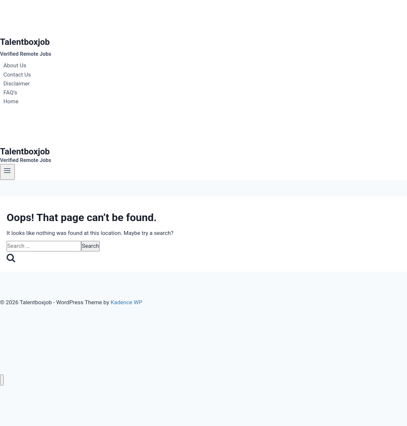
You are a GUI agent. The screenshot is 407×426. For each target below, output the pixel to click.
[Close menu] (2, 380)
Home (10, 101)
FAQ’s (10, 92)
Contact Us (17, 74)
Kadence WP (126, 302)
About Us (14, 65)
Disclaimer (16, 83)
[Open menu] (7, 172)
